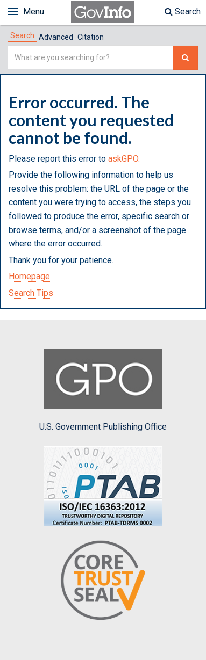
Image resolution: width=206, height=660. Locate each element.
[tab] (22, 35)
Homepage (29, 276)
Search (183, 11)
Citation (90, 37)
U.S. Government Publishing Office (103, 390)
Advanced (56, 37)
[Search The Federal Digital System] (185, 58)
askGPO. (124, 159)
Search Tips (31, 293)
